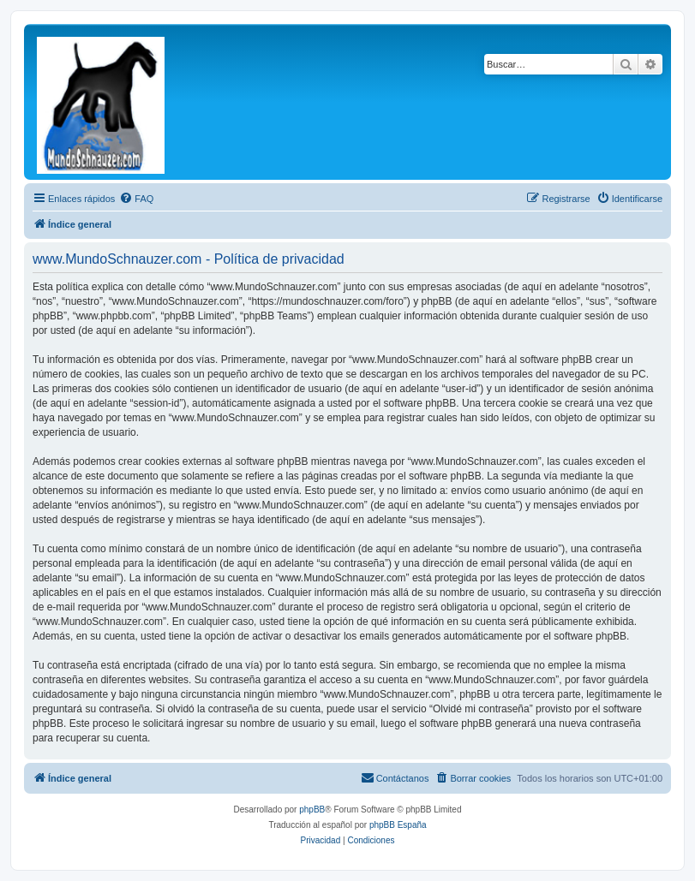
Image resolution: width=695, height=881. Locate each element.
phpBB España (398, 825)
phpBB (312, 809)
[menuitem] (136, 198)
